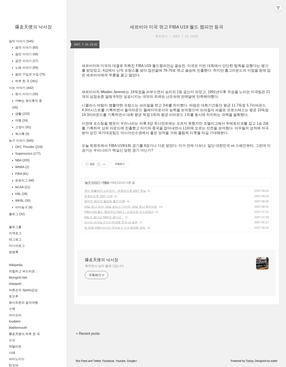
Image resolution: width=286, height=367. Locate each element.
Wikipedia (16, 265)
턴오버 (13, 365)
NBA (21, 160)
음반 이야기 (26, 54)
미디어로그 (17, 246)
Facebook (108, 361)
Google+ (132, 361)
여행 (21, 120)
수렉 (12, 309)
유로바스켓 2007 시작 (98, 196)
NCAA (22, 187)
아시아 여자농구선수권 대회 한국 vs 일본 (111, 222)
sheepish (15, 284)
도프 (12, 340)
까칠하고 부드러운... (23, 271)
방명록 (13, 252)
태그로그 (15, 239)
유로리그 (24, 180)
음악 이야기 (21, 41)
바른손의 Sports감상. (23, 290)
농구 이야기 (21, 140)
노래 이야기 (26, 67)
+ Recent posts (88, 333)
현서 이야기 (26, 94)
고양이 (22, 127)
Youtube (121, 361)
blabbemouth (18, 327)
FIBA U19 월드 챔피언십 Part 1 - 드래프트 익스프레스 (119, 211)
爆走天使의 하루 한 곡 (24, 334)
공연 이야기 (26, 61)
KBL (20, 194)
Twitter (97, 361)
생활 (21, 113)
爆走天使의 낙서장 (33, 26)
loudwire (15, 321)
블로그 (17, 214)
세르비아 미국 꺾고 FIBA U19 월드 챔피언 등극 (176, 26)
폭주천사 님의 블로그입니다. (105, 266)
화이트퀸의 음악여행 (23, 302)
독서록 (21, 134)
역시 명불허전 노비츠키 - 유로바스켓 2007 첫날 (115, 190)
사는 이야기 (21, 88)
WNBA (21, 167)
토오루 (13, 296)
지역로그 (15, 233)
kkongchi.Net (18, 277)
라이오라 (15, 315)
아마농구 (23, 207)
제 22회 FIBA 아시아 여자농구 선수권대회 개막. (115, 227)
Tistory (249, 361)
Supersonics (27, 153)
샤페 (12, 352)
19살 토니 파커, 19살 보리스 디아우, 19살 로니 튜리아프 (120, 206)
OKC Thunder (28, 147)
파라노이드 (17, 359)
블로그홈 (15, 227)
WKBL (22, 200)
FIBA (21, 173)
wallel (274, 361)
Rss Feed (81, 361)
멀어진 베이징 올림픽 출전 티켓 (104, 201)
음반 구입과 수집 (29, 74)
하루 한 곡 (26, 81)
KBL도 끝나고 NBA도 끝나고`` (103, 217)
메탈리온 (15, 346)
